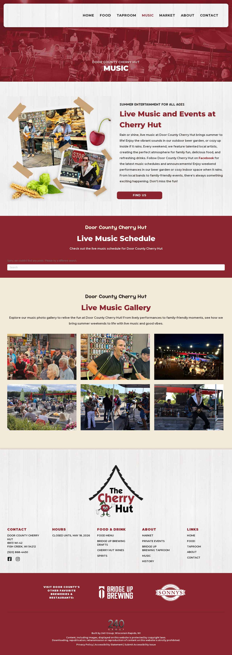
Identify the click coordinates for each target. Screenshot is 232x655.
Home (88, 15)
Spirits (102, 555)
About (187, 15)
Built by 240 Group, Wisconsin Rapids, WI (116, 633)
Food (105, 15)
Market (167, 15)
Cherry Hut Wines (110, 550)
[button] (9, 559)
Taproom (126, 15)
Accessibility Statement (109, 644)
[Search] (116, 267)
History (148, 561)
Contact (209, 15)
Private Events (153, 541)
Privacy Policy (84, 644)
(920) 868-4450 (17, 552)
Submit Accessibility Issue (140, 644)
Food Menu (105, 535)
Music (148, 15)
